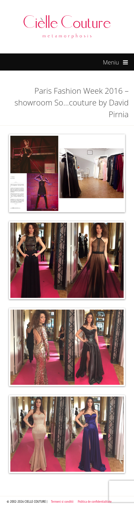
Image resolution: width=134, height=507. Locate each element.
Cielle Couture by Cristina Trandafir (67, 26)
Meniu (115, 62)
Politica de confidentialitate (95, 501)
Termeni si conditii (62, 501)
